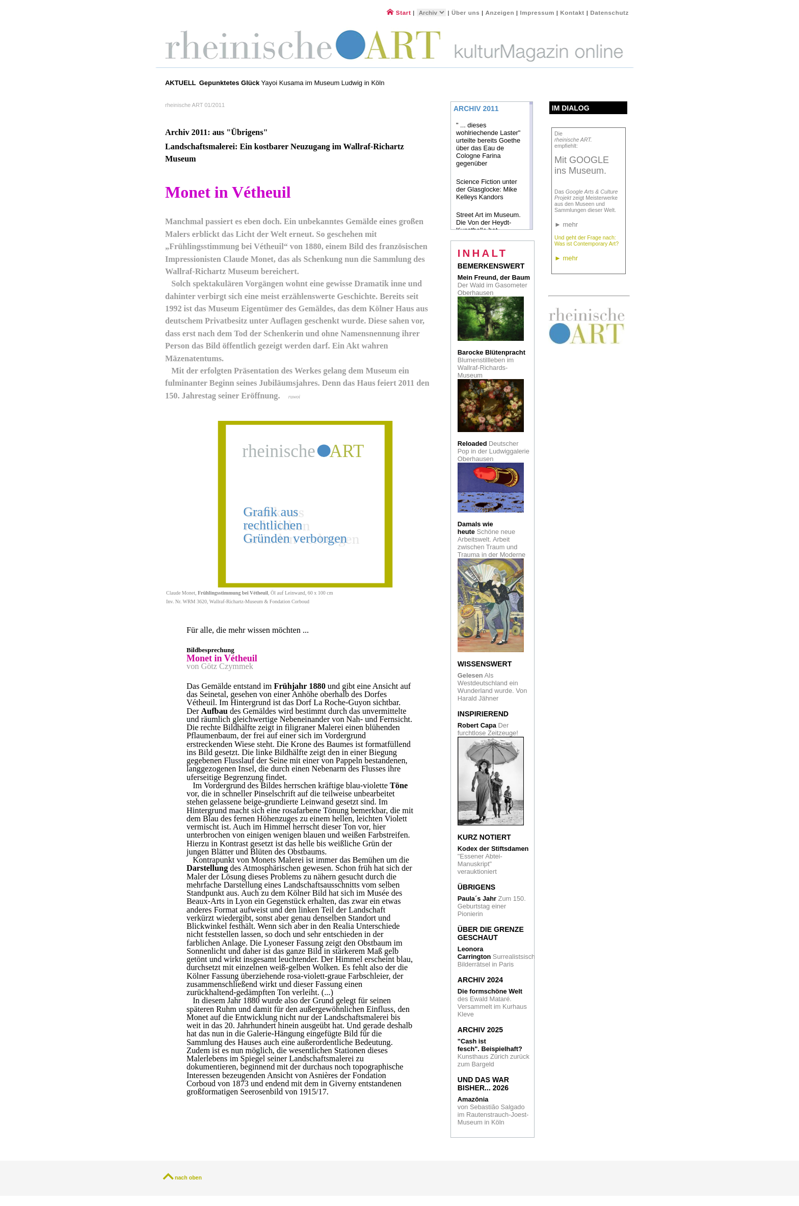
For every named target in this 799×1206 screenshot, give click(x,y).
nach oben (188, 1177)
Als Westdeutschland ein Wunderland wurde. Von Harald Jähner (492, 687)
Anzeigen (500, 12)
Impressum (538, 12)
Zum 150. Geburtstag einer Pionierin (492, 906)
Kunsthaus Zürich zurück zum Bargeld (493, 1052)
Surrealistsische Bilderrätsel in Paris (498, 956)
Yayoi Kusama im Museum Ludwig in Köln (292, 83)
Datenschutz (609, 12)
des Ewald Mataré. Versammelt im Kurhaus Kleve (492, 1002)
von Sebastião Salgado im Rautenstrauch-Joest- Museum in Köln (493, 1110)
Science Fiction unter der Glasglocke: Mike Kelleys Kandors (486, 189)
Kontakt (572, 12)
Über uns (465, 12)
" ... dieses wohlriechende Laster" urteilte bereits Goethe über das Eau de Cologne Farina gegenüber (488, 144)
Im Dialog (571, 108)
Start (399, 12)
